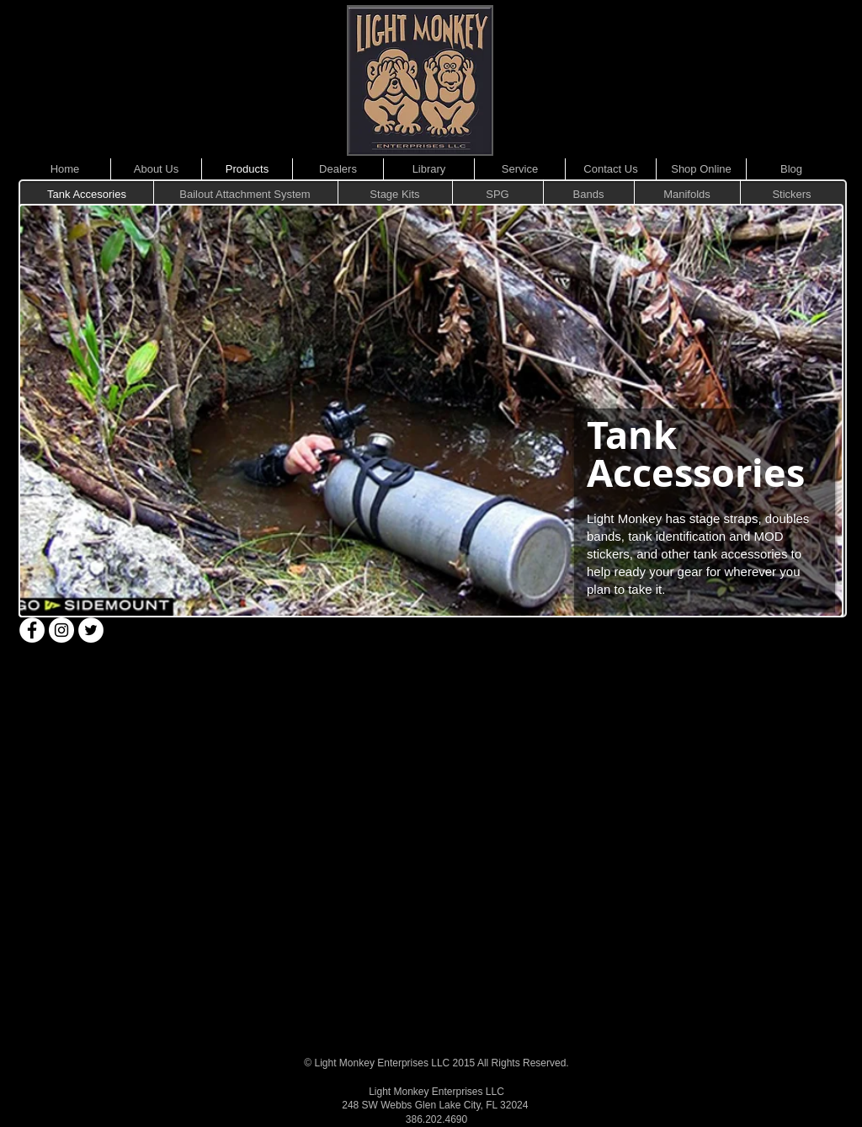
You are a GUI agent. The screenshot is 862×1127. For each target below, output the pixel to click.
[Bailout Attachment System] (245, 195)
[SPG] (497, 195)
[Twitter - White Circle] (91, 630)
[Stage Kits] (395, 195)
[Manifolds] (687, 195)
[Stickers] (791, 195)
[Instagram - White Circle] (61, 630)
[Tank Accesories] (86, 195)
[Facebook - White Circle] (32, 630)
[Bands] (588, 195)
